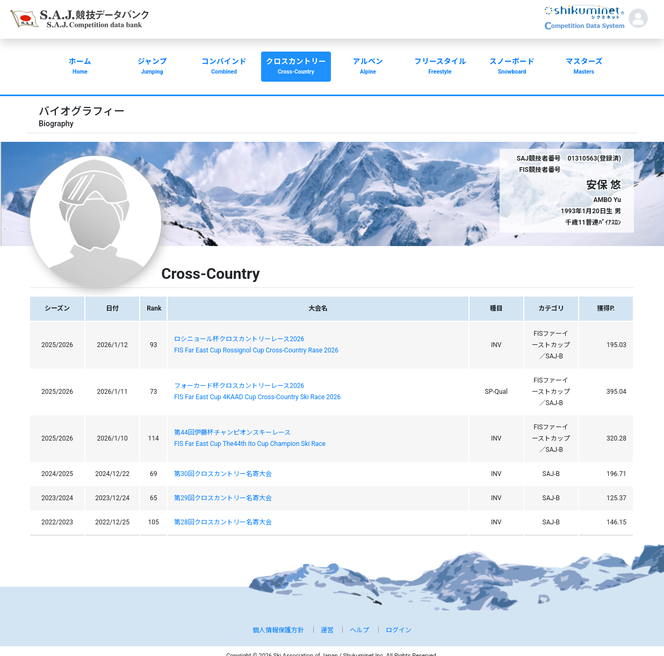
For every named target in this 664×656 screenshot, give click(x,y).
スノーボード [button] (512, 67)
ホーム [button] (80, 67)
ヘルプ (359, 630)
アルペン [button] (368, 67)
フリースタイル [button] (440, 67)
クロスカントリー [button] (296, 67)
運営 (327, 630)
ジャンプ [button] (152, 67)
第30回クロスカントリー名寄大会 (223, 474)
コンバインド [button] (224, 67)
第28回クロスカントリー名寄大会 (223, 522)
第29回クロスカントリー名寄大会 (223, 498)
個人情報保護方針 (278, 630)
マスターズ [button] (584, 67)
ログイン (399, 630)
